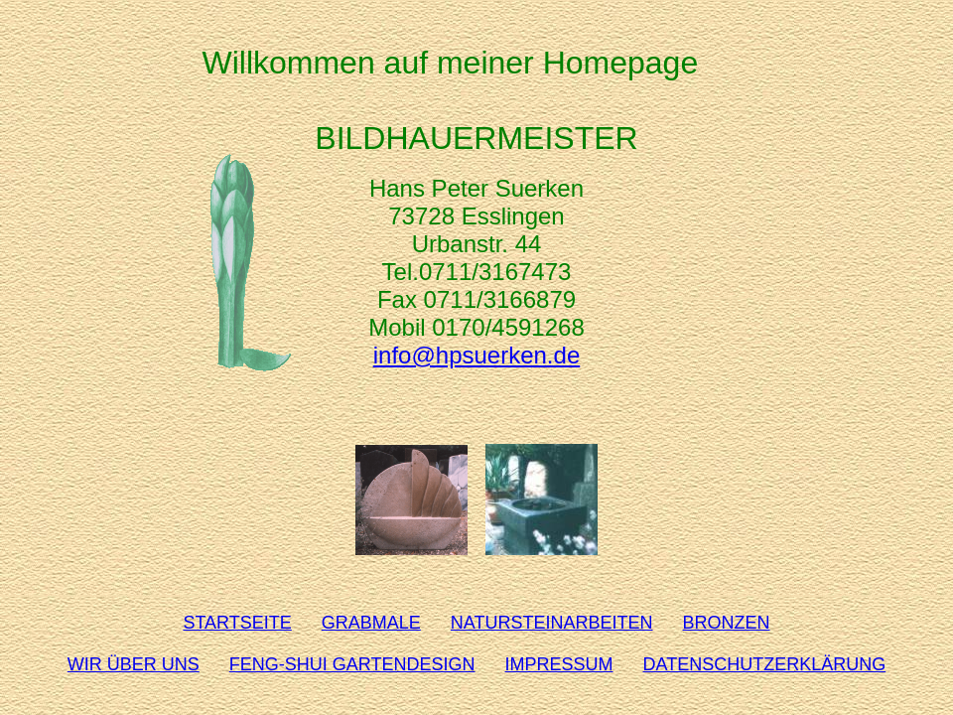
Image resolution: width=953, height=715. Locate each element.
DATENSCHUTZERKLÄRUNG (764, 664)
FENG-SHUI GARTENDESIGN (352, 664)
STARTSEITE (237, 623)
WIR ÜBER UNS (134, 664)
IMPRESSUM (559, 664)
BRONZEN (726, 623)
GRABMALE (371, 623)
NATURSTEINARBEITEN (552, 623)
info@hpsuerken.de (477, 355)
